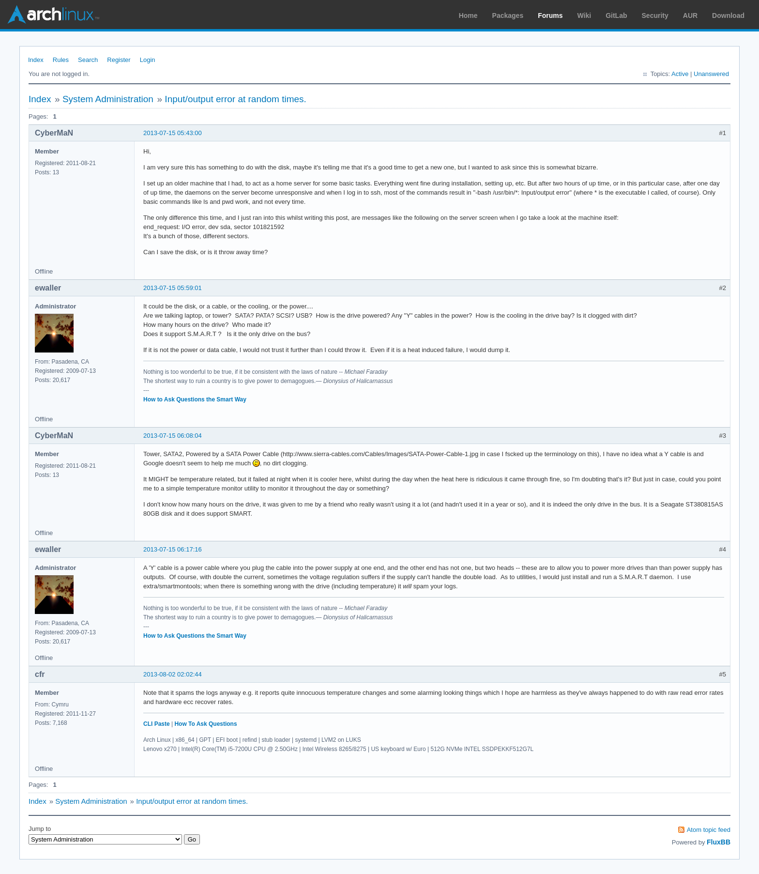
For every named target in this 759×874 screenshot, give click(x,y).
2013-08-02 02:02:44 (172, 674)
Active (679, 73)
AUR (690, 15)
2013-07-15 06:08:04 (172, 435)
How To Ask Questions (205, 724)
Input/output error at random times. (235, 99)
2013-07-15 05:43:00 (172, 133)
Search (88, 59)
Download (728, 15)
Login (147, 59)
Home (468, 15)
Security (655, 15)
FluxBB (718, 842)
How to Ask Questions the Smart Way (194, 399)
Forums (550, 15)
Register (118, 59)
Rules (61, 59)
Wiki (584, 15)
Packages (508, 15)
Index (36, 59)
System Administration (107, 99)
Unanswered (711, 73)
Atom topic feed (708, 829)
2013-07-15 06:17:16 (172, 549)
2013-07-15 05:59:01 (172, 287)
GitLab (616, 15)
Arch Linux (53, 14)
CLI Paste (156, 724)
